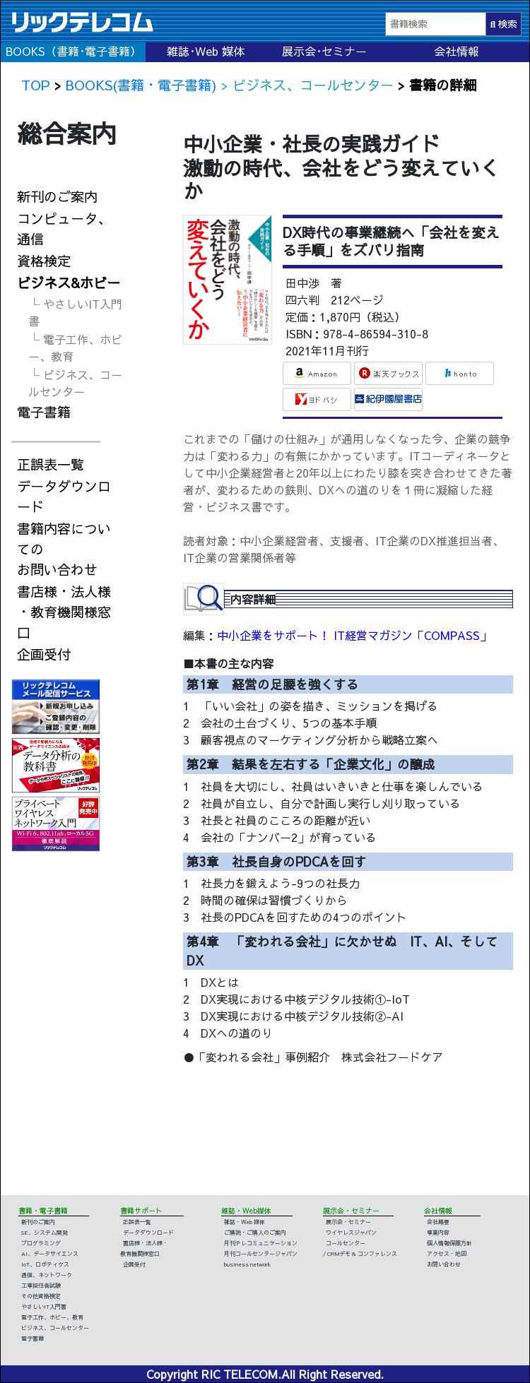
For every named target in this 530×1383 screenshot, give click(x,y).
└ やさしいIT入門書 (75, 312)
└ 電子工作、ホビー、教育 (75, 347)
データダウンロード (64, 496)
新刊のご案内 (57, 196)
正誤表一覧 (50, 464)
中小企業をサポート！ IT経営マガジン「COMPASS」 (354, 635)
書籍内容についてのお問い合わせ (64, 548)
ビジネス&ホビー (68, 282)
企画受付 (44, 654)
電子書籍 (44, 412)
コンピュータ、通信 (64, 228)
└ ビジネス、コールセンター (75, 383)
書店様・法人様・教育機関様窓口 (64, 611)
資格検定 (44, 260)
